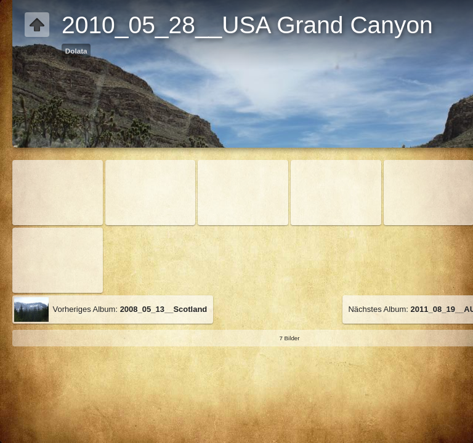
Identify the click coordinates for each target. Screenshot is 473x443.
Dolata (76, 51)
